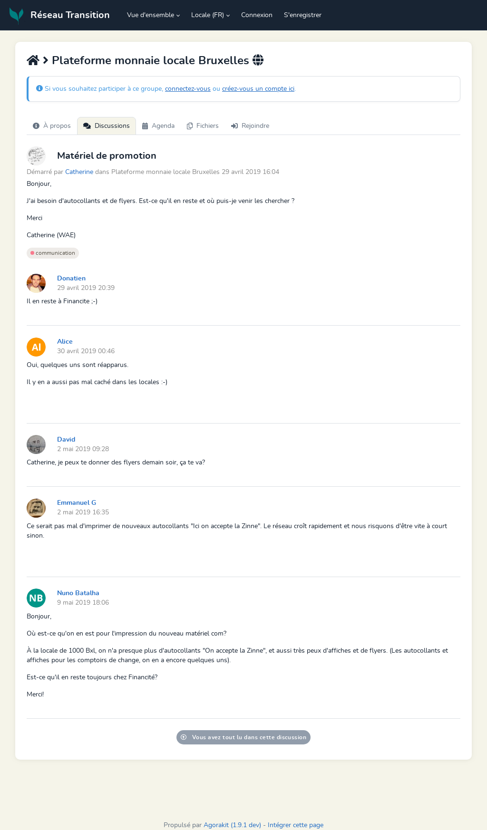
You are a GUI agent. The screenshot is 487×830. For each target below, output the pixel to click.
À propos (52, 126)
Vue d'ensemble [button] (150, 15)
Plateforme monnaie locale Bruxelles (150, 61)
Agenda (158, 126)
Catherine (79, 171)
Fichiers (203, 126)
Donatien (71, 278)
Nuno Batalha (78, 593)
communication (52, 253)
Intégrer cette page (295, 825)
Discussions (106, 126)
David (66, 439)
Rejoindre (250, 126)
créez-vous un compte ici (258, 89)
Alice (65, 341)
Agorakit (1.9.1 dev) (232, 825)
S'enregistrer (302, 15)
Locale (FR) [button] (207, 15)
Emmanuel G (76, 503)
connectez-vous (188, 89)
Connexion (257, 15)
